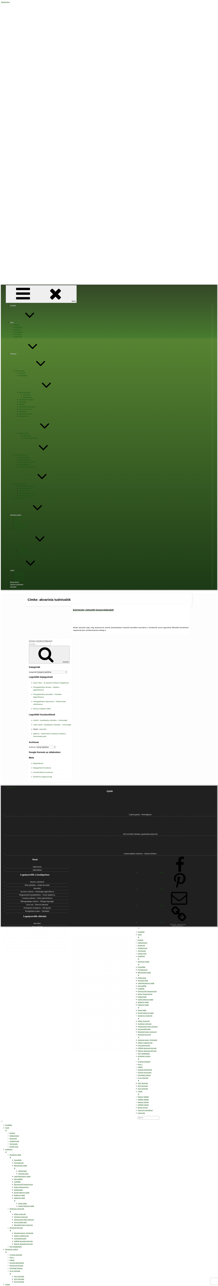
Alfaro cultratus (106, 966)
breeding (106, 984)
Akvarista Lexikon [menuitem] (111, 1251)
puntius (106, 1023)
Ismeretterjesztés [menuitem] (144, 1045)
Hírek (28, 322)
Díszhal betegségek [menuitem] (145, 1070)
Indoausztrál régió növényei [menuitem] (148, 1026)
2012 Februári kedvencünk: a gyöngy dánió (37, 949)
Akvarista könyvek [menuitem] (113, 1229)
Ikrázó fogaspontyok (25, 409)
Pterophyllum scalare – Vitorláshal (37, 911)
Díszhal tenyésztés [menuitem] (144, 1072)
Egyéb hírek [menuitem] (142, 954)
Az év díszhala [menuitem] (113, 1272)
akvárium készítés (106, 961)
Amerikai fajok (27, 397)
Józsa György (106, 1007)
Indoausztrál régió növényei (27, 462)
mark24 (36, 720)
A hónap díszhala (19, 517)
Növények (17, 329)
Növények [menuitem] (141, 945)
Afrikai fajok (27, 395)
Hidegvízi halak (40, 433)
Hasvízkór (43, 729)
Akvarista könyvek (36, 484)
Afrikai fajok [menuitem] (142, 978)
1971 (106, 945)
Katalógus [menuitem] (111, 1151)
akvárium (106, 955)
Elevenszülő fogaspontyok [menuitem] (147, 991)
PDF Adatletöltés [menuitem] (144, 1054)
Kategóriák (33, 672)
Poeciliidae (106, 1021)
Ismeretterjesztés (24, 491)
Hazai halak (27, 435)
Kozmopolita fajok (24, 464)
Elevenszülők (106, 997)
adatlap (106, 948)
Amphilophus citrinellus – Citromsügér (53, 720)
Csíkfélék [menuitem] (141, 989)
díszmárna (106, 992)
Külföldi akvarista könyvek (27, 493)
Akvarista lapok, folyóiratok (27, 486)
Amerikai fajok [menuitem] (143, 980)
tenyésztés (106, 1039)
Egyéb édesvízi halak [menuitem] (145, 999)
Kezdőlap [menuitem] (141, 932)
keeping (106, 1010)
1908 (106, 942)
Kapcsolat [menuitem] (141, 1113)
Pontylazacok (23, 375)
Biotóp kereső (14, 582)
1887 (106, 940)
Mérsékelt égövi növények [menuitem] (147, 1032)
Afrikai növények (24, 457)
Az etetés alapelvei (37, 953)
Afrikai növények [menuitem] (144, 1021)
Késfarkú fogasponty (106, 1013)
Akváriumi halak (35, 371)
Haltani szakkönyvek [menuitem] (145, 1043)
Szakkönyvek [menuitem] (142, 948)
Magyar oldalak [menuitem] (143, 1097)
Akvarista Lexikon (32, 515)
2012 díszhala (23, 548)
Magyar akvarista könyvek (27, 495)
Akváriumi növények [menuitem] (113, 1210)
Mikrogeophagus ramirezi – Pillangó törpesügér (37, 901)
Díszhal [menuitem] (140, 940)
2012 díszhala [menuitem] (143, 1083)
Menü (41, 293)
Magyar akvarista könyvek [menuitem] (147, 1051)
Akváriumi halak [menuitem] (113, 1156)
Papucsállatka (37, 933)
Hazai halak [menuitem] (142, 1010)
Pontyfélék (22, 373)
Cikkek (16, 522)
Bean (106, 979)
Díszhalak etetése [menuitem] (144, 1075)
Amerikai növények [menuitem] (145, 1024)
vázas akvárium (106, 1049)
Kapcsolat (13, 587)
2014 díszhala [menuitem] (143, 1089)
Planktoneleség (37, 946)
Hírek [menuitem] (111, 1129)
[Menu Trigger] (139, 928)
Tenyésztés (18, 334)
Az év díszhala (35, 546)
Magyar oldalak (19, 573)
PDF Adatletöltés (19, 498)
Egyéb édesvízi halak (25, 414)
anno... (106, 971)
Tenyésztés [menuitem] (142, 951)
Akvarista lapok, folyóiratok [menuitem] (147, 1040)
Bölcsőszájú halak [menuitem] (115, 1167)
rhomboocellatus (106, 1028)
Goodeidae (106, 1005)
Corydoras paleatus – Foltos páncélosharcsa (37, 898)
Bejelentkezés (38, 763)
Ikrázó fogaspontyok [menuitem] (145, 994)
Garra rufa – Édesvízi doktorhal (37, 905)
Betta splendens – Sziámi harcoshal (37, 885)
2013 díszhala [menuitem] (143, 1086)
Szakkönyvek (18, 332)
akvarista (106, 950)
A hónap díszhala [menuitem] (144, 1062)
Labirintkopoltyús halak (26, 399)
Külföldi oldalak (19, 575)
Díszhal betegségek (20, 524)
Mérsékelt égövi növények (27, 467)
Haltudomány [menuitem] (142, 943)
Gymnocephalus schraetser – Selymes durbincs (140, 854)
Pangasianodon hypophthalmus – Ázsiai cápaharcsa (37, 895)
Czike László (37, 725)
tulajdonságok (106, 1041)
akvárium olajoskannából (106, 963)
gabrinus (36, 734)
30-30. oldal (106, 937)
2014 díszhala (23, 553)
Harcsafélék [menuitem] (142, 986)
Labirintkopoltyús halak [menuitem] (146, 983)
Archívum (32, 747)
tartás (106, 1036)
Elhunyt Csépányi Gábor (42, 709)
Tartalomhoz (5, 2)
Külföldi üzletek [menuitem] (143, 1105)
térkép (106, 1044)
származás (106, 1034)
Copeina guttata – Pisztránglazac (140, 814)
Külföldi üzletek (19, 580)
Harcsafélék (22, 402)
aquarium (106, 974)
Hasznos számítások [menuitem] (145, 1110)
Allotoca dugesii (106, 968)
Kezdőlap (13, 305)
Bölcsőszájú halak (41, 392)
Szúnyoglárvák (37, 927)
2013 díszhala (23, 551)
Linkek (28, 570)
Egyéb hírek (18, 336)
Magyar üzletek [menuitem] (143, 1102)
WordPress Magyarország (42, 777)
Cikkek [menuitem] (140, 1067)
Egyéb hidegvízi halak (30, 438)
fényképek (106, 1002)
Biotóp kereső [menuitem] (143, 1107)
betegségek (106, 981)
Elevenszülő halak (106, 994)
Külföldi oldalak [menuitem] (143, 1099)
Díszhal (16, 325)
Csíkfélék (22, 404)
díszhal (106, 989)
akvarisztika (106, 953)
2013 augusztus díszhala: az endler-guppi (37, 936)
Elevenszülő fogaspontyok (27, 406)
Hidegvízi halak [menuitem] (115, 1199)
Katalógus (29, 354)
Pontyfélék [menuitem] (141, 967)
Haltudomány (18, 327)
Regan (106, 1026)
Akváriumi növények (37, 455)
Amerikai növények (25, 459)
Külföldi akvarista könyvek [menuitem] (147, 1048)
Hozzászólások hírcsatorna (43, 772)
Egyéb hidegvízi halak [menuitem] (146, 1013)
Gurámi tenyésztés (37, 943)
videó (106, 1047)
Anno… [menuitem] (140, 1064)
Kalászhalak (22, 411)
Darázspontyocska (106, 987)
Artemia (37, 940)
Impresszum (37, 867)
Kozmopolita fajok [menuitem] (144, 1029)
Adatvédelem (37, 870)
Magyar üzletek (19, 577)
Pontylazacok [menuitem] (142, 970)
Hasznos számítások (16, 584)
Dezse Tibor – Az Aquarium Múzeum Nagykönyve (51, 683)
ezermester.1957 (106, 1000)
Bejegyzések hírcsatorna (42, 768)
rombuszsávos (106, 1031)
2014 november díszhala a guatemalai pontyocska (140, 834)
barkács (106, 976)
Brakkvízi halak (23, 416)
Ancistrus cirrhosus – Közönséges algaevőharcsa (37, 892)
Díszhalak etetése (20, 529)
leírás (106, 1015)
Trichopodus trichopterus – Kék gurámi (37, 908)
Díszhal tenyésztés (20, 527)
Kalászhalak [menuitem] (142, 997)
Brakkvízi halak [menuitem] (143, 1002)
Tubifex (37, 930)
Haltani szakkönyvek (25, 488)
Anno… (16, 520)
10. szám (106, 935)
